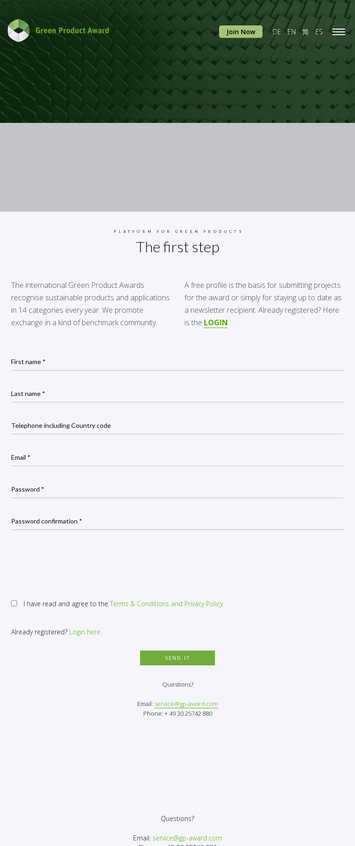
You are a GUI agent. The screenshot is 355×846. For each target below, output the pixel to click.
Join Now (240, 31)
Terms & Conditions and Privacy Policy (166, 603)
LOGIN (216, 322)
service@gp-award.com (186, 704)
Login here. (85, 631)
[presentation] (81, 562)
